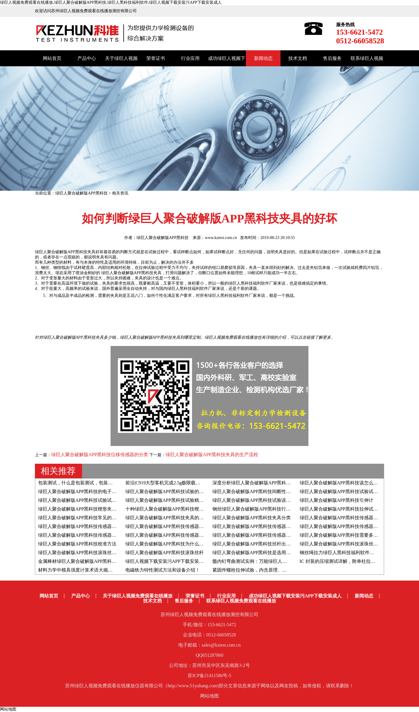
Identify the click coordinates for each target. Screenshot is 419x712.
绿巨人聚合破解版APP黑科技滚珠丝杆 (164, 552)
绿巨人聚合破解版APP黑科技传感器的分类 (343, 526)
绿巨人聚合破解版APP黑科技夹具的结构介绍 (171, 517)
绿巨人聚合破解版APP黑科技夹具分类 (251, 517)
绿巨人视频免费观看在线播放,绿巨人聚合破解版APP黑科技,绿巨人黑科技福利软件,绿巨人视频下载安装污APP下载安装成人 (111, 2)
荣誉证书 (155, 58)
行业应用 (190, 58)
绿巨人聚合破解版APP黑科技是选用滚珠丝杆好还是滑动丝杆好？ (279, 552)
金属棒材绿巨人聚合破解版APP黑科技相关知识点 (89, 561)
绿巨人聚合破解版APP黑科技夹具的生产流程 (212, 454)
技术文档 (297, 58)
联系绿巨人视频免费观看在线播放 (241, 600)
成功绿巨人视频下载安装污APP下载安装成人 (295, 595)
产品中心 (86, 58)
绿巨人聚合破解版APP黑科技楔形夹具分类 (82, 508)
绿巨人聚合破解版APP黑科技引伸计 (336, 500)
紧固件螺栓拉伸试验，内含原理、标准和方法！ (261, 570)
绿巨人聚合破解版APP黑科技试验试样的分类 (346, 491)
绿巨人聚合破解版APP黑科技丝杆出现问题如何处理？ (267, 543)
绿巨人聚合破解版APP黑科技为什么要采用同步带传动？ (183, 543)
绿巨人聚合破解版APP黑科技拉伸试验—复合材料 (350, 508)
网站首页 (52, 58)
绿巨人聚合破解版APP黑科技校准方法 (77, 543)
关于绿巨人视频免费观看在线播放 (138, 595)
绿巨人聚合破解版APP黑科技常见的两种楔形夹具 (89, 517)
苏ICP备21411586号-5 (209, 675)
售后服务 (332, 58)
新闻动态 (263, 58)
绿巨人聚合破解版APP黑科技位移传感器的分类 (100, 454)
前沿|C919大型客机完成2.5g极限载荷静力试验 (172, 482)
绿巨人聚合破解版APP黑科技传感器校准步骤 (258, 535)
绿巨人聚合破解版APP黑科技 (81, 193)
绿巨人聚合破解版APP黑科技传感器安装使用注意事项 (355, 517)
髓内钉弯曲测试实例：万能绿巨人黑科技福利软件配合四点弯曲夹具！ (284, 561)
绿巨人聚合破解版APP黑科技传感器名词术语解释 (89, 526)
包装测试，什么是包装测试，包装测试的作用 (84, 482)
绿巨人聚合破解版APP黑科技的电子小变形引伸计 (89, 491)
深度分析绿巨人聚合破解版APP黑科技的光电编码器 (265, 482)
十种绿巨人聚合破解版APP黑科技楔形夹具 (169, 508)
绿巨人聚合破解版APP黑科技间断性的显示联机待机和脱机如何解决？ (284, 491)
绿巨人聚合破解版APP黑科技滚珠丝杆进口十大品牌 (91, 552)
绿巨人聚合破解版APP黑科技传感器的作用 (169, 535)
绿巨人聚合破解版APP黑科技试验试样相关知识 (86, 500)
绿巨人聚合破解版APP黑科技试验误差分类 (256, 500)
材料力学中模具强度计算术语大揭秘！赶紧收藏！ (89, 570)
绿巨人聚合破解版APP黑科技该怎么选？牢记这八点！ (355, 482)
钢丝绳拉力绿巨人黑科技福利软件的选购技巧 (346, 552)
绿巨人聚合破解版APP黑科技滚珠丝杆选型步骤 (348, 543)
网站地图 (209, 695)
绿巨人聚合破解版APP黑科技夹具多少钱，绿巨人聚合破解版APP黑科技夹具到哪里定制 (121, 337)
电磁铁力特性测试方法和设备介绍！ (162, 570)
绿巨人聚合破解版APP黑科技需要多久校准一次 (348, 535)
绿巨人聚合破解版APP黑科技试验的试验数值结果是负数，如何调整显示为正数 (206, 491)
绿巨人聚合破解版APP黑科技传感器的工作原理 (86, 535)
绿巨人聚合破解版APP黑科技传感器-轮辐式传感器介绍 (181, 526)
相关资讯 (120, 193)
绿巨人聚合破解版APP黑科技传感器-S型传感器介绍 (265, 526)
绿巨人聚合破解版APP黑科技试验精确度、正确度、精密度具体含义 (194, 500)
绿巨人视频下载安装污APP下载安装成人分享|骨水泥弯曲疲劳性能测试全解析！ (207, 561)
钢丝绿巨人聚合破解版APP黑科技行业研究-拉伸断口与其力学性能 (280, 508)
